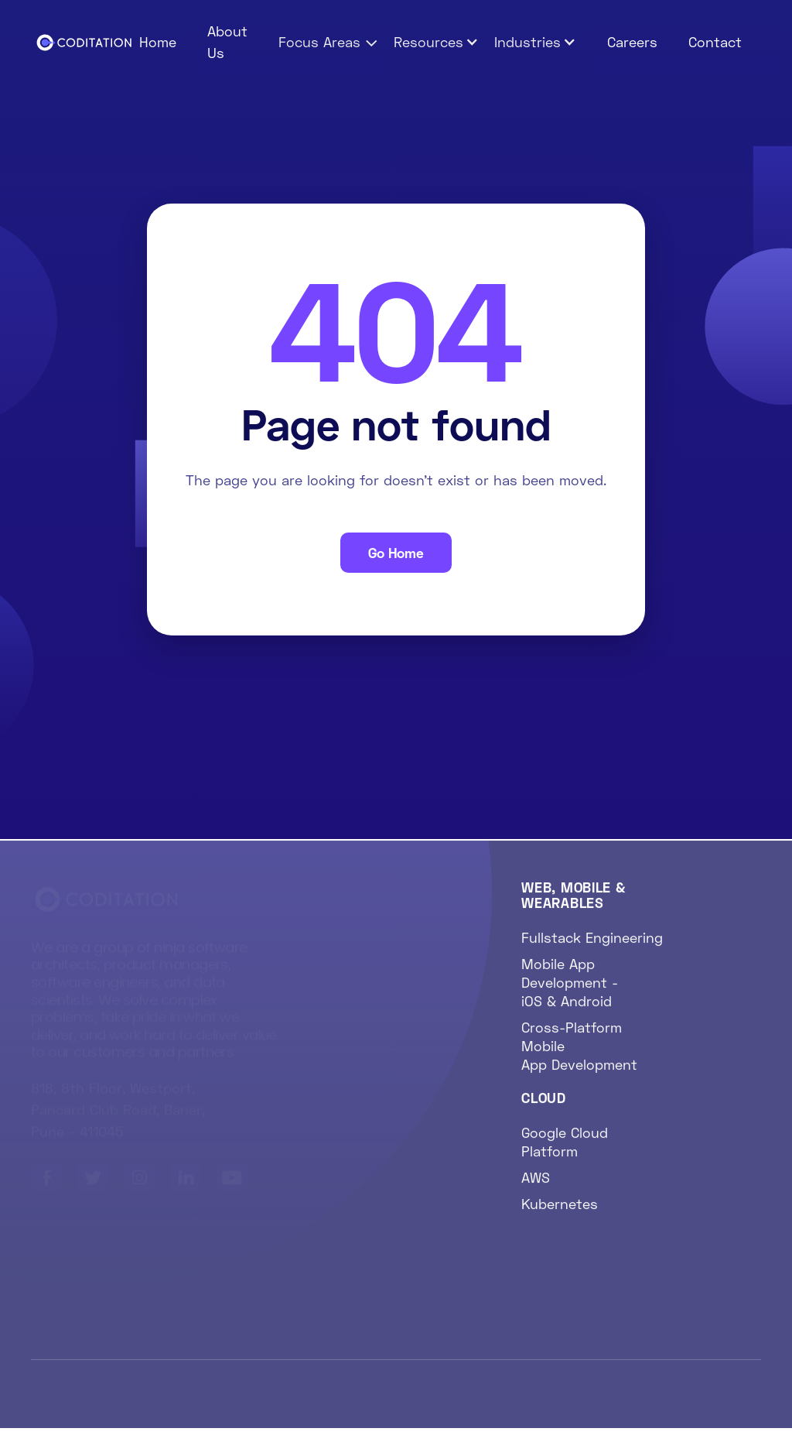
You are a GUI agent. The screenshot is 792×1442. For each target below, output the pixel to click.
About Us (227, 41)
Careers (632, 41)
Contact (715, 41)
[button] (328, 42)
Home (157, 41)
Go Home (396, 552)
